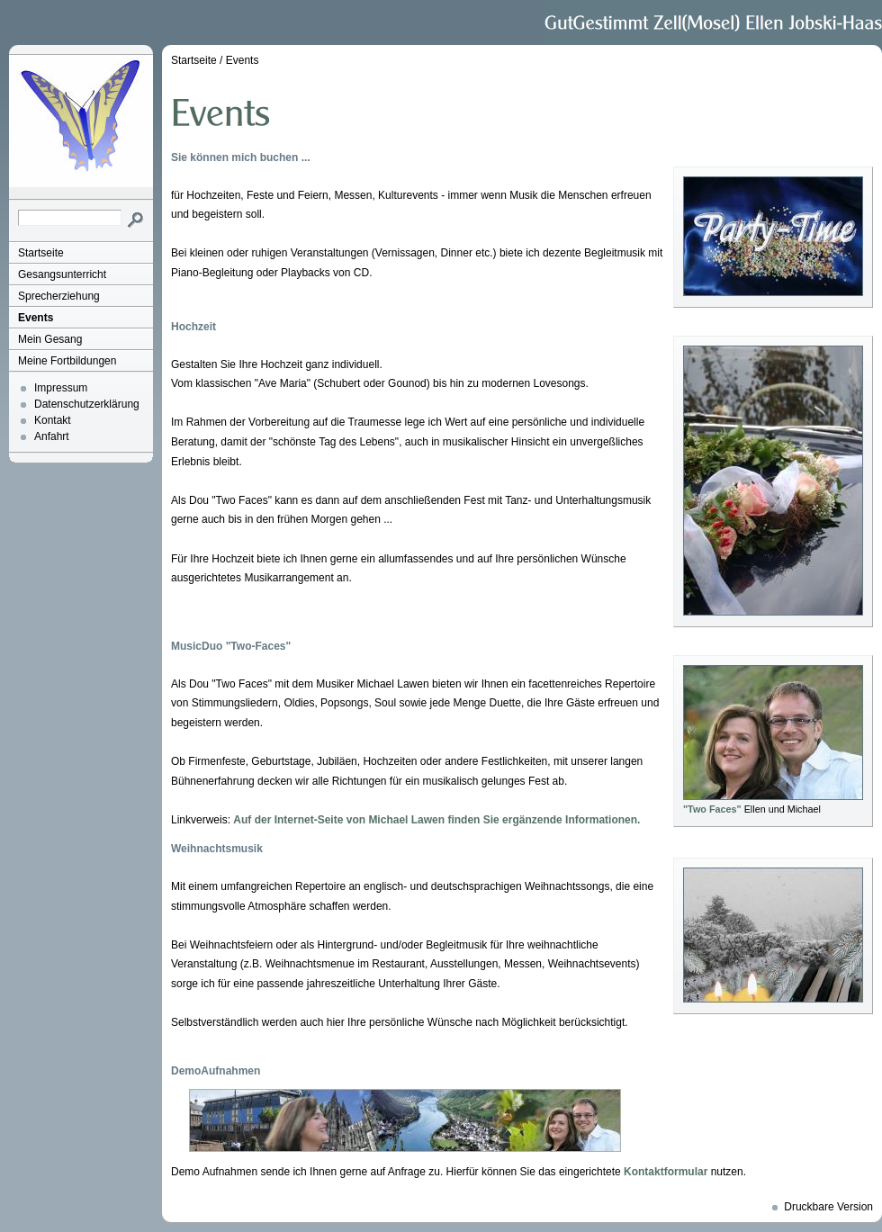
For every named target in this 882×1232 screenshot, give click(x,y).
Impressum (60, 388)
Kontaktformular (665, 1171)
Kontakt (52, 420)
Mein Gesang (50, 339)
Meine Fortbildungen (67, 361)
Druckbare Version (828, 1207)
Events (35, 317)
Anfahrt (51, 436)
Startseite (41, 253)
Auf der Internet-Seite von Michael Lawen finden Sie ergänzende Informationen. (436, 820)
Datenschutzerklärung (87, 404)
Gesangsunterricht (62, 274)
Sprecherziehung (59, 296)
